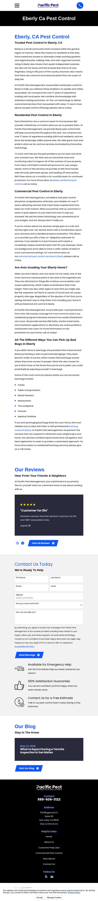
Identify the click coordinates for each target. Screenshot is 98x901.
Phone (19, 586)
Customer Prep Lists (49, 848)
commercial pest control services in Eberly (41, 256)
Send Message (29, 655)
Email (53, 586)
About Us (49, 842)
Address (19, 595)
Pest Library (49, 859)
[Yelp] (46, 877)
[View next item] (22, 543)
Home (49, 837)
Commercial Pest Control (49, 853)
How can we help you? (26, 612)
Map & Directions (49, 824)
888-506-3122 (49, 800)
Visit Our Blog (29, 768)
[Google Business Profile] (51, 877)
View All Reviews (43, 543)
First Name (20, 578)
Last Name (55, 578)
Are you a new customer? (27, 604)
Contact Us (49, 864)
